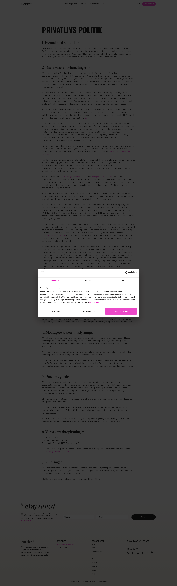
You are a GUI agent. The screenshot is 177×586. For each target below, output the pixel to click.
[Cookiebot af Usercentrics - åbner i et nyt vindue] (127, 273)
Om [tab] (122, 280)
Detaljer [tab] (88, 280)
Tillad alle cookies (121, 311)
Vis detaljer (88, 311)
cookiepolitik (94, 302)
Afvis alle (56, 311)
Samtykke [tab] (55, 280)
